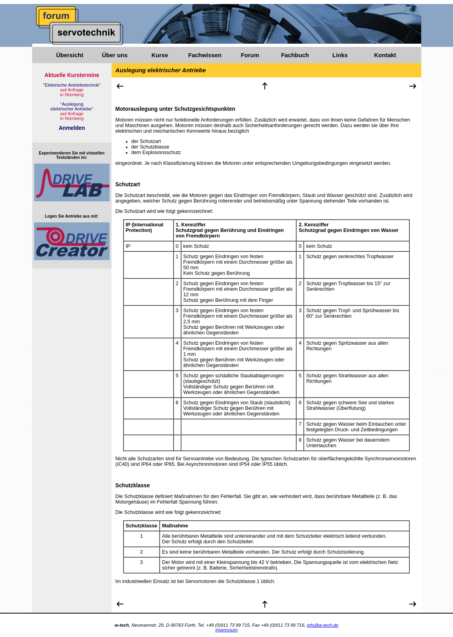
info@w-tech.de (322, 625)
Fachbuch (295, 55)
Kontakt (385, 55)
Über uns (114, 55)
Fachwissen (205, 55)
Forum (250, 55)
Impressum (226, 629)
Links (340, 55)
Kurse (159, 55)
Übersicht (69, 55)
